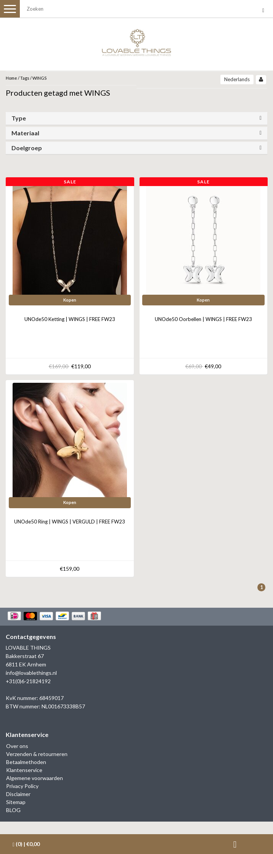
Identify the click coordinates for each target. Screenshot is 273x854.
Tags (24, 77)
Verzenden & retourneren (36, 754)
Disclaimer (18, 794)
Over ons (17, 746)
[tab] (136, 118)
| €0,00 (26, 844)
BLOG (13, 810)
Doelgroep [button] (26, 147)
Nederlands (237, 79)
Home (11, 77)
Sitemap (16, 802)
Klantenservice (24, 770)
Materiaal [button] (25, 132)
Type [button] (18, 118)
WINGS (39, 77)
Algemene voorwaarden (34, 778)
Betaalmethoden (26, 762)
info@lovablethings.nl (31, 672)
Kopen (69, 299)
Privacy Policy (22, 786)
